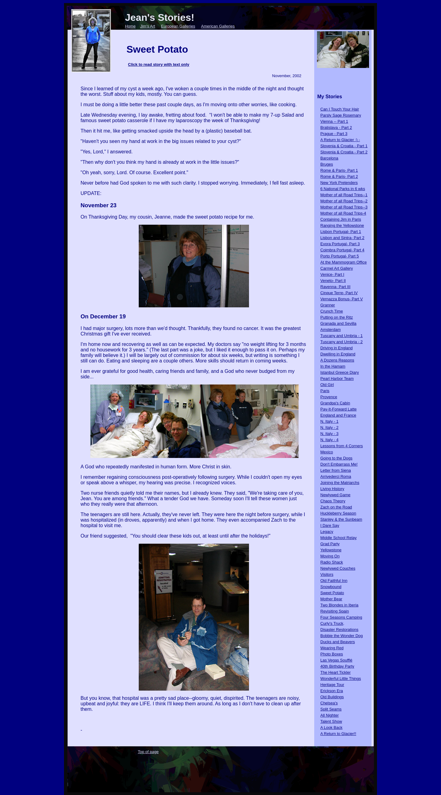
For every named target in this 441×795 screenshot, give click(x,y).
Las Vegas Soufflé (336, 660)
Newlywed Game (335, 495)
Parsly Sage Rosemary (340, 115)
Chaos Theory (332, 501)
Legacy (326, 531)
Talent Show (331, 721)
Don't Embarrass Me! (339, 464)
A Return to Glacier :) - (340, 139)
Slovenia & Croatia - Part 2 (344, 152)
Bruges (326, 164)
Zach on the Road (336, 507)
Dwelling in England (337, 354)
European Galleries (178, 26)
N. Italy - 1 (329, 421)
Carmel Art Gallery (336, 268)
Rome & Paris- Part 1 (339, 170)
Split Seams (330, 709)
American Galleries (218, 26)
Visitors (326, 574)
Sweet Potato (332, 593)
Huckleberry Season (338, 513)
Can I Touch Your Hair (339, 109)
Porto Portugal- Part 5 (339, 256)
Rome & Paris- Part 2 (339, 176)
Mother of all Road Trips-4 (343, 213)
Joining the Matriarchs (339, 482)
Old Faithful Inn (333, 580)
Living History (332, 488)
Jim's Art (147, 26)
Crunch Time (331, 311)
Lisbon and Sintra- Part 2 (342, 237)
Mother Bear (331, 599)
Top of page (148, 751)
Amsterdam (330, 329)
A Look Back (331, 727)
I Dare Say (329, 525)
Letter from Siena (335, 470)
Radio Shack (331, 562)
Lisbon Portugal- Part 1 (340, 231)
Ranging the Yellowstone (342, 225)
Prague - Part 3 (333, 133)
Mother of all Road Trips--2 (344, 201)
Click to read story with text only (158, 64)
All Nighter (329, 715)
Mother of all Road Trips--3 (344, 207)
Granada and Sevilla (338, 323)
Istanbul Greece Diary (339, 372)
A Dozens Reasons (337, 360)
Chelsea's (329, 703)
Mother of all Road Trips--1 (344, 195)
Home (130, 26)
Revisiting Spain (334, 611)
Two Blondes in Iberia (339, 605)
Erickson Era (331, 690)
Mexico (326, 452)
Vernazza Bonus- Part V (341, 299)
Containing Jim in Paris (340, 219)
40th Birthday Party (337, 666)
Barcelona (329, 158)
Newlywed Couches (337, 568)
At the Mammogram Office (343, 262)
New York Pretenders (339, 182)
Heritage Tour (332, 684)
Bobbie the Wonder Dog (341, 635)
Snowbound (330, 586)
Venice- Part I (332, 274)
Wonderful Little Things (340, 678)
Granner (327, 305)
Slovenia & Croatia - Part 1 (344, 146)
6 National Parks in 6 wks (342, 188)
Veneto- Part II (333, 280)
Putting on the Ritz (336, 317)
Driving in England (336, 348)
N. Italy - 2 (329, 427)
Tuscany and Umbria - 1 (341, 335)
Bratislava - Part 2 (336, 127)
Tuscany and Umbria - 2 (341, 341)
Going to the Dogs (336, 458)
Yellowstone (330, 550)
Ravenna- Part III (335, 286)
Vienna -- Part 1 (334, 121)
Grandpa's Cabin (335, 403)
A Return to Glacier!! (338, 733)
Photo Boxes (331, 654)
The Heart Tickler (335, 672)
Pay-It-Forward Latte (338, 409)
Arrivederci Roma (335, 476)
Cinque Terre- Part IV (339, 293)
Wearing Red (332, 648)
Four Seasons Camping (341, 617)
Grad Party (330, 544)
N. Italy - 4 (329, 439)
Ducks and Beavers (337, 641)
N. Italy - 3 (329, 433)
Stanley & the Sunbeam (341, 519)
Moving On (330, 556)
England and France (338, 415)
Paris (325, 390)
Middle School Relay (338, 537)
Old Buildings (332, 697)
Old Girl (327, 384)
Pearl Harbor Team (337, 378)
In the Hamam (332, 366)
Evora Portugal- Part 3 (340, 244)
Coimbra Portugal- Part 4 (342, 250)
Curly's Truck (331, 623)
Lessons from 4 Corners (341, 446)
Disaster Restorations (339, 629)
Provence (328, 397)
